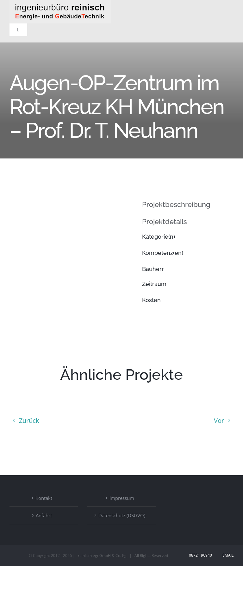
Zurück (29, 420)
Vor (219, 420)
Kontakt (43, 498)
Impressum (121, 498)
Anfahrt (44, 515)
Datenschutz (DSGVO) (121, 515)
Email (227, 555)
